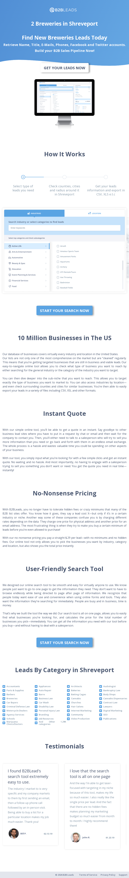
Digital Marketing (112, 710)
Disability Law (46, 706)
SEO (105, 714)
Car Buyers (12, 702)
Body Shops (109, 694)
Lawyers (107, 706)
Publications (109, 718)
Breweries (12, 698)
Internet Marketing (81, 710)
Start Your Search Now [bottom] (64, 310)
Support (123, 874)
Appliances (45, 686)
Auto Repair (45, 690)
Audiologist (109, 686)
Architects (76, 686)
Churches (76, 702)
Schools (11, 718)
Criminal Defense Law (18, 706)
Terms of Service (88, 874)
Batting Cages (78, 694)
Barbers (11, 694)
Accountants (13, 686)
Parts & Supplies (15, 690)
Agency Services (15, 714)
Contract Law (110, 702)
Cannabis (76, 698)
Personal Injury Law (49, 710)
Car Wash (44, 702)
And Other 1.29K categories (52, 722)
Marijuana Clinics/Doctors (15, 722)
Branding (44, 714)
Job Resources (46, 718)
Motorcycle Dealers (17, 710)
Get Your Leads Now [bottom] (64, 67)
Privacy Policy (108, 874)
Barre (42, 694)
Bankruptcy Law (111, 690)
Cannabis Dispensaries (115, 698)
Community (77, 714)
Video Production (80, 718)
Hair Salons (77, 706)
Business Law (46, 698)
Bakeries (75, 690)
